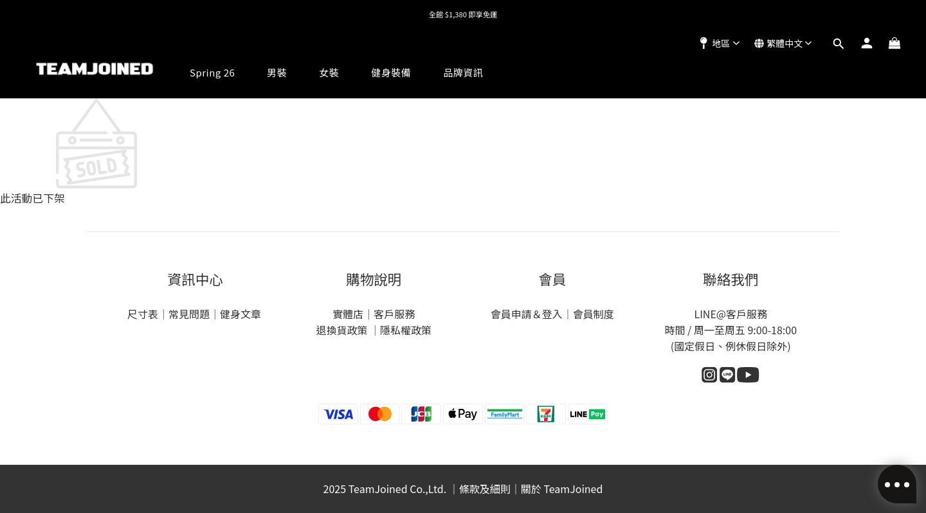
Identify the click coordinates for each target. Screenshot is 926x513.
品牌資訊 (463, 72)
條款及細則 (485, 488)
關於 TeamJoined (562, 488)
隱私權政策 (405, 330)
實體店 (347, 313)
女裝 (329, 72)
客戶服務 (394, 313)
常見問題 (189, 313)
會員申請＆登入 (527, 313)
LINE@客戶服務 (730, 313)
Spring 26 (212, 72)
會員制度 (593, 313)
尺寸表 (142, 313)
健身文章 (242, 313)
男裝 (277, 72)
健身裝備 (391, 72)
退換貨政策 (343, 330)
